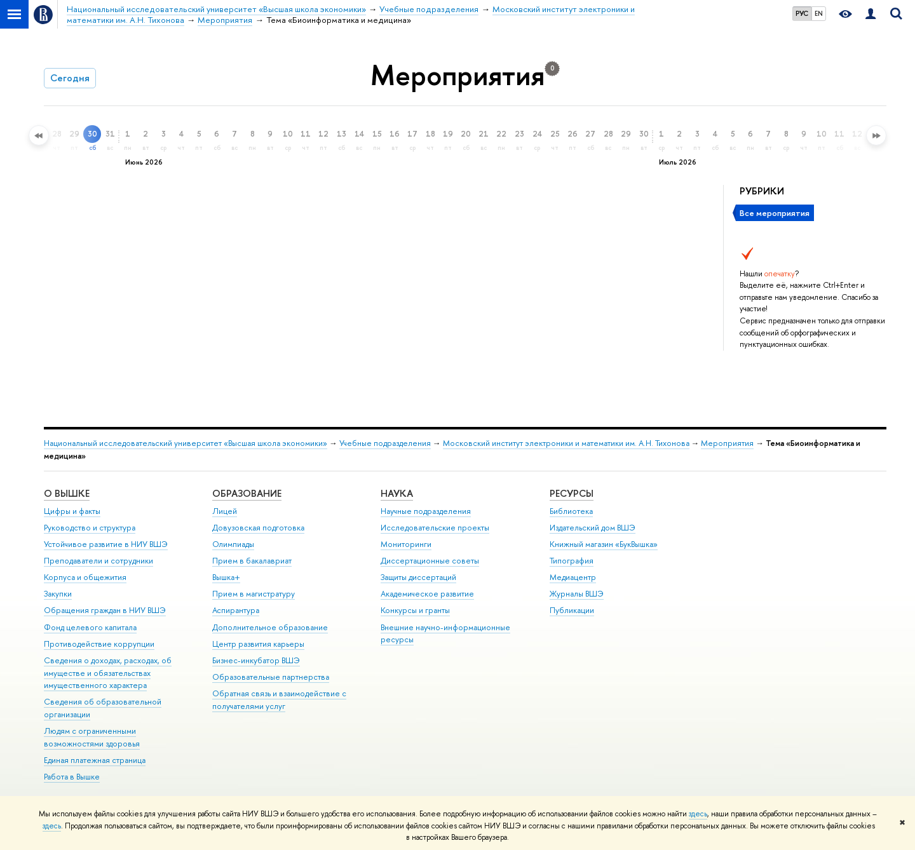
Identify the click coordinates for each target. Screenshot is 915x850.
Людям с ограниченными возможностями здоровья (92, 737)
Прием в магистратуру (253, 593)
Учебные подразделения (385, 443)
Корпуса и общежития (85, 577)
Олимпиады (233, 544)
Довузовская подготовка (258, 527)
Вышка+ (226, 577)
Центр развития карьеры (258, 643)
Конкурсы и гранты (415, 610)
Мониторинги (406, 544)
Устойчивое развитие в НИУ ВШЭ (106, 544)
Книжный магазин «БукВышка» (604, 544)
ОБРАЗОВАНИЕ (246, 493)
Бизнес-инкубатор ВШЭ (256, 660)
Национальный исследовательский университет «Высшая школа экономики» (185, 443)
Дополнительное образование (270, 627)
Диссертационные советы (430, 560)
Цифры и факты (72, 511)
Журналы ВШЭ (577, 593)
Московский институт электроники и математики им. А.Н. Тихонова (566, 443)
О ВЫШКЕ (67, 493)
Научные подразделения (426, 511)
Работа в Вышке (72, 776)
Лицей (224, 511)
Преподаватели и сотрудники (98, 560)
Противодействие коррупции (99, 643)
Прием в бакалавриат (252, 560)
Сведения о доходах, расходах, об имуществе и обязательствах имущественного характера (108, 673)
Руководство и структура (89, 527)
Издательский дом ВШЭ (592, 527)
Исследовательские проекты (435, 527)
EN (819, 13)
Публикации (572, 610)
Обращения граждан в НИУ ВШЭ (105, 610)
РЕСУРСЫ (571, 493)
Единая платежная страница (95, 760)
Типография (571, 560)
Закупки (58, 593)
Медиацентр (573, 577)
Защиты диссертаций (418, 577)
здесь (698, 814)
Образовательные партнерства (270, 676)
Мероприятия (727, 443)
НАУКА (397, 493)
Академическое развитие (427, 593)
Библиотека (571, 511)
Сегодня (70, 77)
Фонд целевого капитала (90, 627)
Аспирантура (235, 610)
